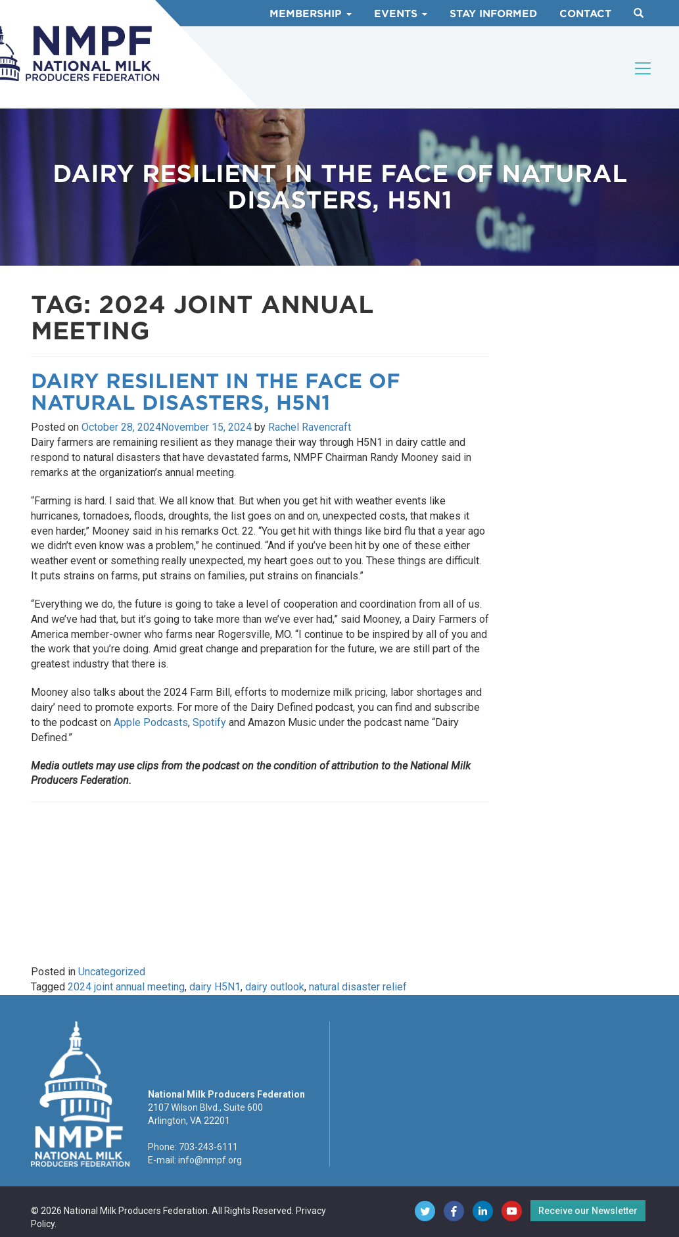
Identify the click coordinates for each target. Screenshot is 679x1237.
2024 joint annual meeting (126, 987)
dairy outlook (274, 987)
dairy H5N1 (215, 987)
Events (400, 14)
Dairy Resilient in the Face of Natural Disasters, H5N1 (215, 391)
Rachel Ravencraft (309, 427)
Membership (310, 14)
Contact (585, 14)
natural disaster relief (358, 987)
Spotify (209, 722)
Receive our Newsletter (588, 1210)
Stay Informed (493, 14)
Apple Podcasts (151, 722)
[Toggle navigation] (643, 68)
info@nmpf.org (210, 1160)
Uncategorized (111, 971)
